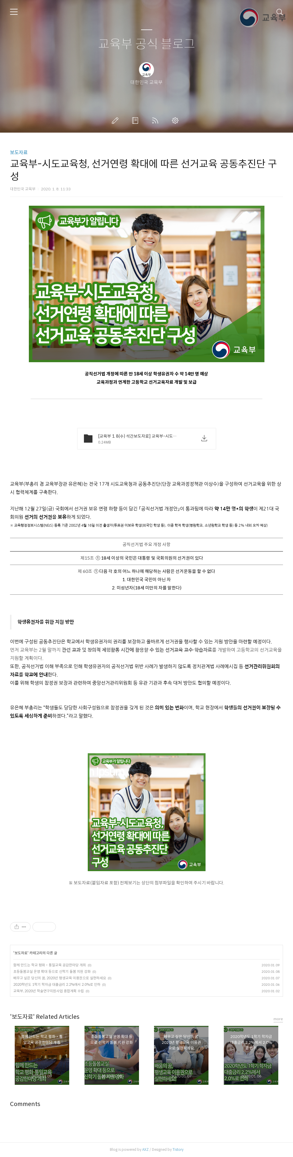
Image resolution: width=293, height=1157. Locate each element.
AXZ (145, 1149)
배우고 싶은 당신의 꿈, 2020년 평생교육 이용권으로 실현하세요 (59, 978)
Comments (25, 1104)
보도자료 (19, 152)
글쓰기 (116, 120)
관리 (176, 120)
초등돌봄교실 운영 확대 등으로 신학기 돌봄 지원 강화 (52, 971)
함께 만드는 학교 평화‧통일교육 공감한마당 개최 (49, 965)
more (278, 1018)
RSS (156, 120)
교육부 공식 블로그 (146, 44)
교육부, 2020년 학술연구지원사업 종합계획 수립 (48, 991)
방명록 (136, 120)
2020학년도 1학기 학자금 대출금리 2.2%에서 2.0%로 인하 (56, 984)
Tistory (178, 1149)
